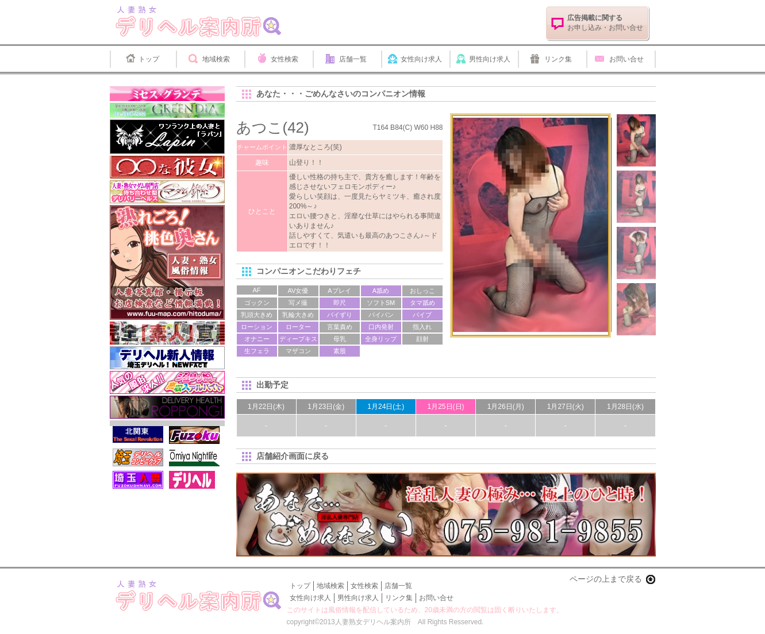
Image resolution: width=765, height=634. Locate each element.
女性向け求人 (421, 59)
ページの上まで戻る (606, 578)
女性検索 (284, 59)
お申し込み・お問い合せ (605, 23)
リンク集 (558, 59)
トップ (149, 59)
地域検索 (216, 59)
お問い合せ (626, 59)
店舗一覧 (353, 59)
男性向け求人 (489, 59)
